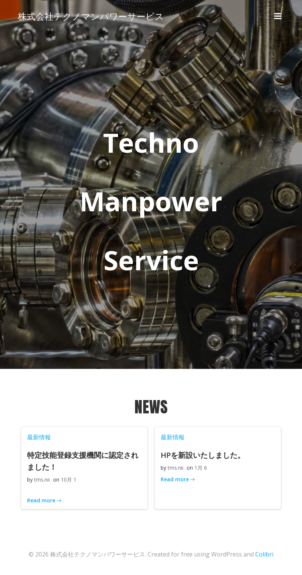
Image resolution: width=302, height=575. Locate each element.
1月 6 (200, 468)
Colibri (264, 555)
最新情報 (38, 437)
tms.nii (41, 480)
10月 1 (68, 480)
